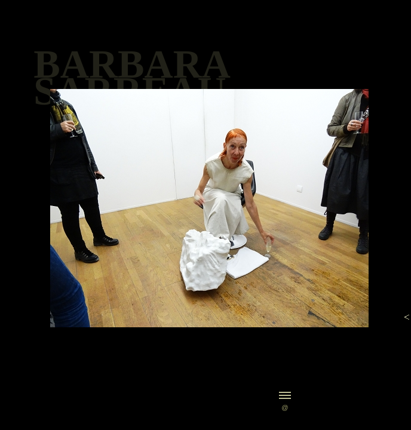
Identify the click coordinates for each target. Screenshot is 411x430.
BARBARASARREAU (132, 77)
